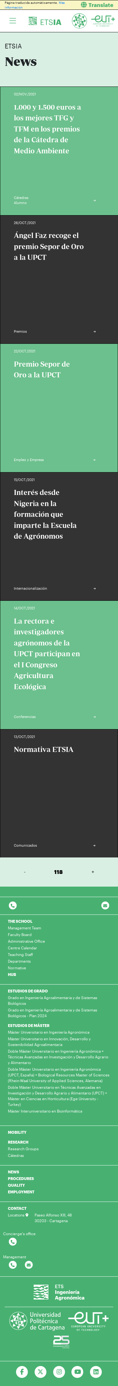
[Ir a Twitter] (40, 1372)
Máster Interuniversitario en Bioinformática (45, 1111)
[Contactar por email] (29, 1265)
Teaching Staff (20, 954)
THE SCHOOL (20, 921)
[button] (91, 5)
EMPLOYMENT (21, 1192)
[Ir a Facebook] (22, 1372)
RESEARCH (18, 1142)
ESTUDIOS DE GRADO (28, 991)
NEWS (13, 1172)
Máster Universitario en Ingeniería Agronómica (48, 1032)
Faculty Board (20, 934)
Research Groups (23, 1148)
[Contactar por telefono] (13, 905)
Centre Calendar (22, 948)
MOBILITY (17, 1132)
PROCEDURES (21, 1178)
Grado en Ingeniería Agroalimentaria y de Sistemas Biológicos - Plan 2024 (52, 1013)
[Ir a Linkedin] (96, 1372)
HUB (12, 974)
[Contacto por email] (105, 905)
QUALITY (16, 1185)
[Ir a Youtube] (78, 1372)
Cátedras (16, 1155)
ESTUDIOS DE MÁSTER (28, 1025)
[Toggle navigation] (12, 21)
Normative (17, 968)
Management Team (24, 928)
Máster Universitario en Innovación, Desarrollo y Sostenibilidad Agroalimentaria (49, 1041)
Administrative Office (26, 941)
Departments (19, 961)
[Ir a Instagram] (59, 1372)
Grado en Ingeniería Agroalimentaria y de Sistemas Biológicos (52, 1000)
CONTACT (17, 1208)
